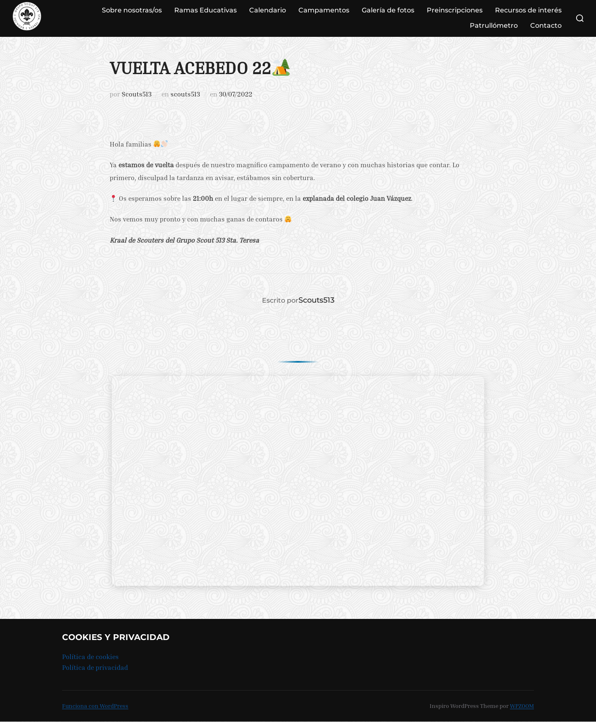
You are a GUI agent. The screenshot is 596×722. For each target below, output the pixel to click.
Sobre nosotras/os (132, 10)
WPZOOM (522, 705)
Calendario (267, 10)
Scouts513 (136, 94)
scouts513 (185, 94)
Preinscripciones (455, 10)
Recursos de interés (528, 10)
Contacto (546, 25)
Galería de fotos (388, 10)
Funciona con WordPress (95, 705)
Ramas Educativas (205, 10)
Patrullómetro (494, 25)
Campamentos (323, 10)
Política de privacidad (95, 667)
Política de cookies (90, 656)
